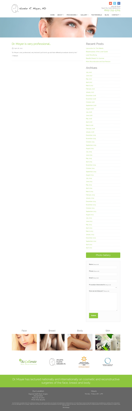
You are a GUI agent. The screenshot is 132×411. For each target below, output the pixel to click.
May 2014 (89, 185)
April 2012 (89, 244)
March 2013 (89, 231)
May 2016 (89, 118)
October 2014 (90, 168)
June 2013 (89, 221)
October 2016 (90, 102)
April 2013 (89, 228)
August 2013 (90, 214)
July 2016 (89, 112)
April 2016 (89, 122)
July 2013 (89, 218)
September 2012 (91, 241)
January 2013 (90, 234)
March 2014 (89, 191)
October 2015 (90, 142)
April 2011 (89, 248)
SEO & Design (66, 407)
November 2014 (91, 165)
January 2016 (90, 132)
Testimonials (96, 15)
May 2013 (89, 224)
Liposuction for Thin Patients (94, 48)
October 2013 (90, 208)
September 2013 (91, 211)
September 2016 (91, 105)
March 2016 (89, 125)
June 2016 (89, 115)
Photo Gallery (103, 255)
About (60, 15)
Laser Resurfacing (91, 55)
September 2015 (91, 145)
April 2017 (89, 82)
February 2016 (90, 128)
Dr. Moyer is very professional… (31, 43)
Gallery (84, 15)
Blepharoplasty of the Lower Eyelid (97, 51)
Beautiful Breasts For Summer (95, 58)
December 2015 (91, 135)
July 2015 (89, 152)
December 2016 (91, 95)
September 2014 (91, 171)
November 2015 (91, 138)
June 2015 (89, 155)
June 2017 (89, 75)
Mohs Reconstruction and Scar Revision (98, 61)
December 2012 (91, 238)
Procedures (72, 15)
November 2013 (91, 205)
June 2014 (89, 181)
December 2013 (91, 201)
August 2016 (90, 109)
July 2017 (89, 72)
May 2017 (89, 79)
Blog (107, 15)
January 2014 (90, 198)
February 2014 (90, 195)
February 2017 (90, 89)
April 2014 (89, 188)
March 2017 (89, 85)
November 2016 (91, 99)
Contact (116, 15)
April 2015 (89, 162)
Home (52, 15)
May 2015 (89, 158)
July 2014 (89, 178)
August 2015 (90, 148)
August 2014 (90, 175)
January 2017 (90, 92)
